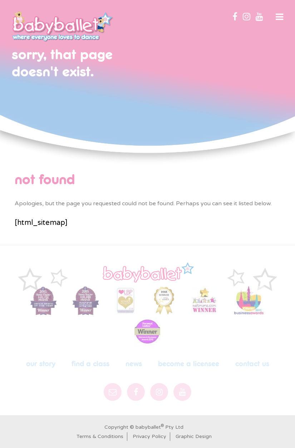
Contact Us (252, 364)
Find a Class (90, 364)
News (134, 364)
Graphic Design (194, 436)
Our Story (40, 364)
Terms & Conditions (100, 436)
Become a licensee (188, 364)
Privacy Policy (149, 436)
